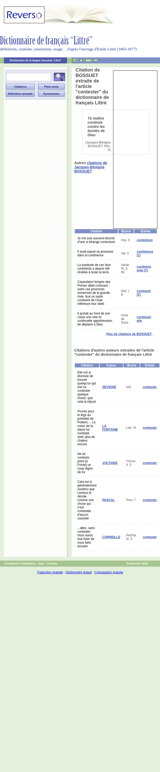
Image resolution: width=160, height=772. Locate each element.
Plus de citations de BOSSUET (129, 334)
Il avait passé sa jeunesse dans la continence (95, 253)
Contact (52, 563)
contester (150, 387)
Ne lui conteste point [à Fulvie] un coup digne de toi (85, 463)
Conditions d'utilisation (20, 563)
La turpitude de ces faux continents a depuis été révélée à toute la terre (94, 268)
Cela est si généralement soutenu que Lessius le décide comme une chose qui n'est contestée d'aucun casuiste (86, 500)
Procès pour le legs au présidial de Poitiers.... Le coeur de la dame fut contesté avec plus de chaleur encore (86, 427)
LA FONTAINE (110, 427)
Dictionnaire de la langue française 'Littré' (35, 60)
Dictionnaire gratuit (79, 572)
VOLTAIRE (110, 463)
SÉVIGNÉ (109, 387)
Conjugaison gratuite (108, 572)
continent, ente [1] (144, 268)
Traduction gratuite (50, 572)
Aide (41, 563)
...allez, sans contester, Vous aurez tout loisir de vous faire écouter (86, 537)
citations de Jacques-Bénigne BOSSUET (90, 167)
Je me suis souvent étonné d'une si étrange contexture (96, 240)
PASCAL (108, 500)
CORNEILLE (111, 537)
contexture (145, 240)
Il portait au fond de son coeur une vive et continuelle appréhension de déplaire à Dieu (94, 319)
